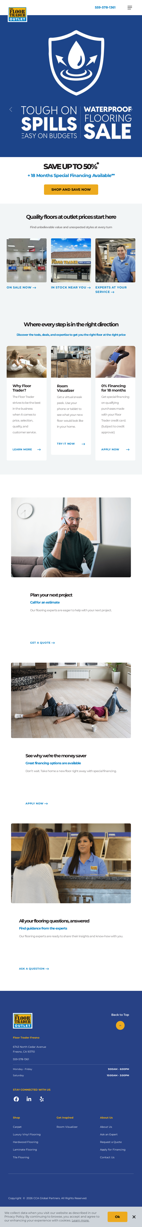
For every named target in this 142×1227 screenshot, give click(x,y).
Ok (117, 1217)
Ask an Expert (109, 1134)
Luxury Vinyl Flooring (27, 1134)
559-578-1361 (105, 8)
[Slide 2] (74, 199)
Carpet (17, 1127)
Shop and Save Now (71, 190)
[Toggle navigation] (129, 8)
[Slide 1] (67, 199)
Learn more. (80, 1220)
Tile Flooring (21, 1157)
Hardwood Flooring (25, 1142)
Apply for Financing (113, 1150)
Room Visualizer (67, 1127)
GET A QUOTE (42, 643)
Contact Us (107, 1157)
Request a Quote (111, 1142)
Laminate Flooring (25, 1150)
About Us (106, 1127)
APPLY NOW (37, 803)
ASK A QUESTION (34, 969)
